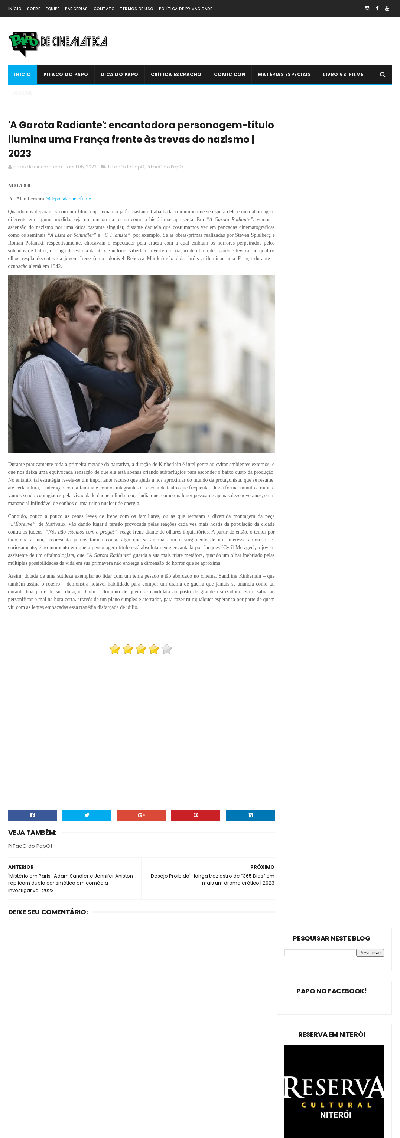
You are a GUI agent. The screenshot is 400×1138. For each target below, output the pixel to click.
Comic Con (230, 74)
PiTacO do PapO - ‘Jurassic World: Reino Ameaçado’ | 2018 (219, 1083)
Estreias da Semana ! (36, 1060)
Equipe (52, 9)
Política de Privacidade (185, 9)
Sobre (33, 9)
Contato (104, 9)
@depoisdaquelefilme (68, 201)
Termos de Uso (136, 9)
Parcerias (76, 9)
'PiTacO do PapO (30, 1112)
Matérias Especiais (284, 74)
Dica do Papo (120, 74)
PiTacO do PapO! (165, 169)
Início (15, 9)
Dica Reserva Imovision (38, 1099)
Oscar (23, 93)
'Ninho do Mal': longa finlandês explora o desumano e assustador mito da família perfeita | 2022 (219, 1051)
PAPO (76, 1112)
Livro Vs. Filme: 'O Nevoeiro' (213, 1006)
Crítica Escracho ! (86, 1073)
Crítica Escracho (176, 74)
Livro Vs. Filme (343, 74)
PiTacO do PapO (65, 74)
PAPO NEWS (24, 1086)
